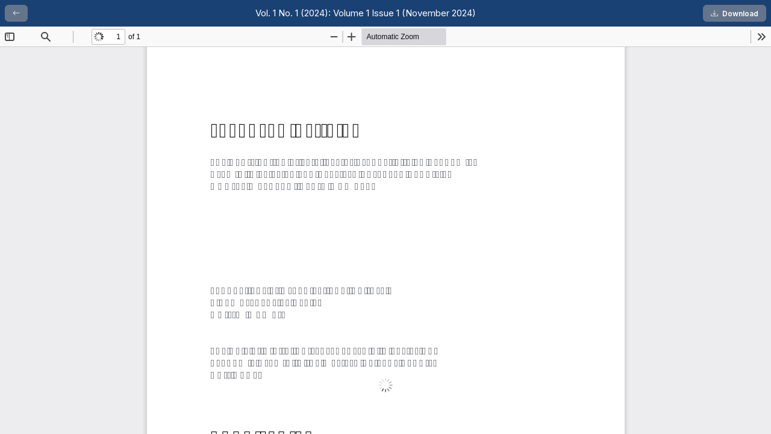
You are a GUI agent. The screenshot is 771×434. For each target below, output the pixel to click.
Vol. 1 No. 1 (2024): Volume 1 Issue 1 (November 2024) (365, 13)
